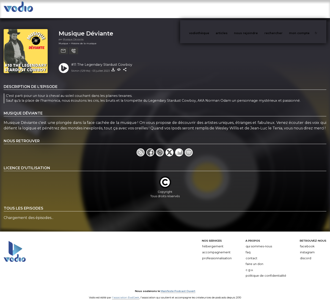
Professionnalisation (217, 253)
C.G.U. (249, 265)
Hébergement (212, 241)
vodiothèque (210, 9)
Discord (305, 253)
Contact (251, 253)
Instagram (307, 247)
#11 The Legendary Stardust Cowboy (101, 60)
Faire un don (254, 259)
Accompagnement (216, 247)
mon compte (307, 9)
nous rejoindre (255, 9)
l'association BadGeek (125, 293)
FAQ (248, 247)
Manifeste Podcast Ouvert (178, 286)
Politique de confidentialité (266, 271)
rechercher (282, 9)
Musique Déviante (86, 28)
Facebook (307, 241)
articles (232, 9)
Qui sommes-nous (259, 241)
